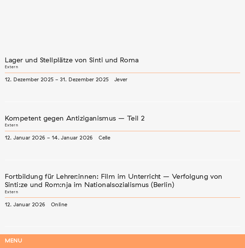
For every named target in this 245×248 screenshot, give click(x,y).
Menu (13, 241)
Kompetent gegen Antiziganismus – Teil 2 (75, 118)
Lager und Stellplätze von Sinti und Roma (72, 60)
